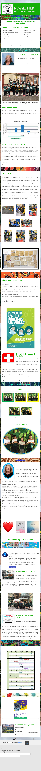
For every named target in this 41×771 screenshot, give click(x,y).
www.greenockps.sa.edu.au (22, 734)
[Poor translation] (4, 752)
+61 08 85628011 (32, 729)
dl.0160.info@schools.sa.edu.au (35, 732)
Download (13, 567)
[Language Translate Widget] (7, 742)
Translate (21, 742)
